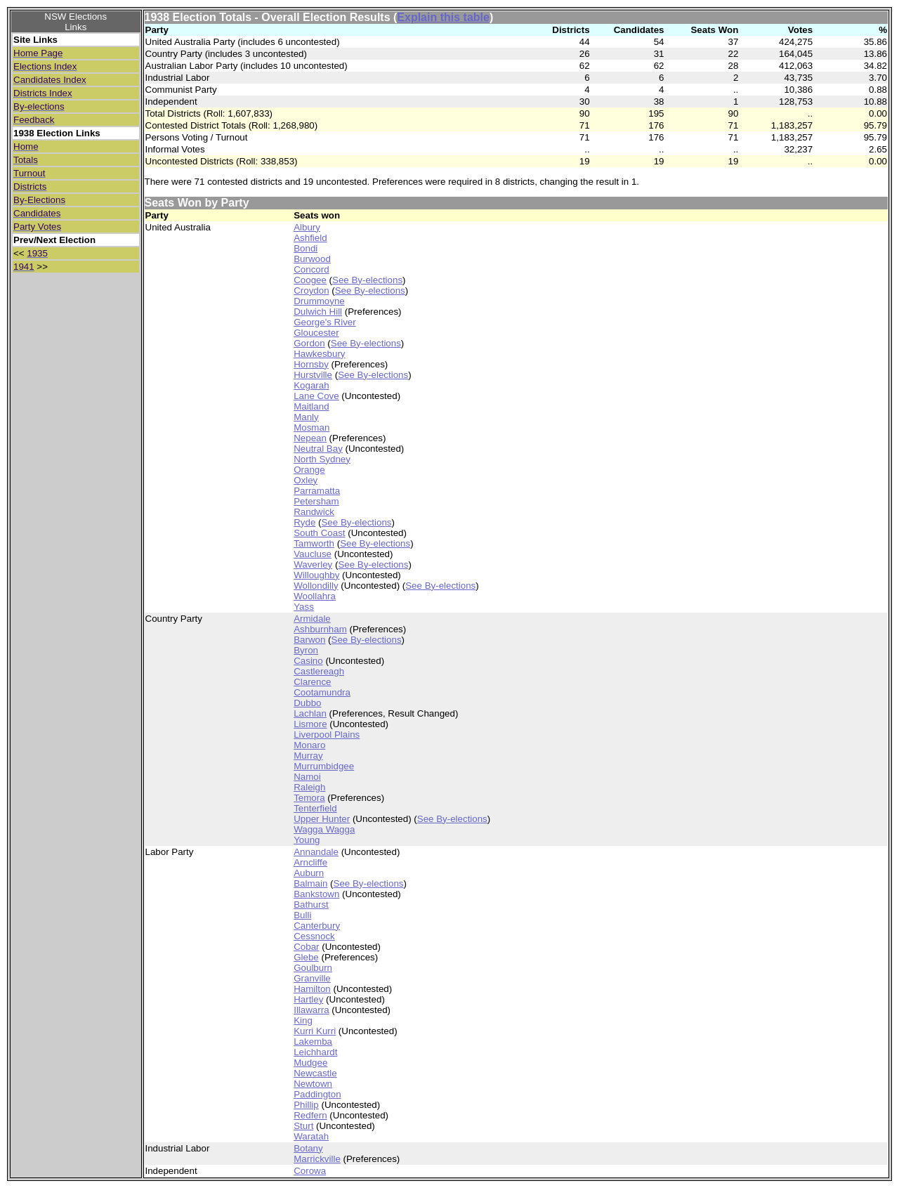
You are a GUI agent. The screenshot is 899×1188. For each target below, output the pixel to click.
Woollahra (315, 596)
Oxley (305, 480)
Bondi (305, 248)
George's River (324, 322)
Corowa (310, 1171)
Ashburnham (320, 629)
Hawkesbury (319, 353)
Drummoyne (319, 301)
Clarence (312, 682)
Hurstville (313, 375)
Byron (306, 650)
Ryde (304, 522)
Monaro (309, 745)
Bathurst (311, 904)
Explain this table (443, 17)
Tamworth (314, 543)
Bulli (302, 915)
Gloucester (316, 332)
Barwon (309, 639)
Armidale (312, 618)
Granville (312, 978)
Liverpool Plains (327, 734)
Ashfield (310, 238)
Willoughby (316, 575)
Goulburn (313, 967)
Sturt (303, 1126)
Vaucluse (313, 554)
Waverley (313, 564)
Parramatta (317, 490)
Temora (309, 797)
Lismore (310, 724)
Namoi (307, 776)
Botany (308, 1148)
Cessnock (314, 936)
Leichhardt (315, 1052)
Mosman (311, 427)
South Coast (319, 533)
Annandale (316, 852)
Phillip (306, 1104)
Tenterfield (315, 808)
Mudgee (310, 1062)
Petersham (316, 501)
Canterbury (317, 925)
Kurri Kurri (315, 1031)
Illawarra (311, 1010)
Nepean (310, 438)
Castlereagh (319, 671)
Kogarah (311, 385)
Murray (308, 755)
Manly (306, 417)
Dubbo (307, 703)
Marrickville (317, 1159)
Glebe (306, 957)
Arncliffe (310, 862)
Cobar (306, 946)
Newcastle (315, 1073)
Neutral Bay (318, 448)
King (303, 1020)
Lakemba (313, 1041)
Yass (304, 606)
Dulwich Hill (318, 311)
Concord (311, 269)
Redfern (310, 1115)
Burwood (312, 259)
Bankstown (316, 894)
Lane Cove (316, 396)
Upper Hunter (322, 819)
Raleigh (309, 787)
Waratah (311, 1136)
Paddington (317, 1094)
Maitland (311, 406)
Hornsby (311, 364)
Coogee (310, 280)
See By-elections (367, 280)
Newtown (313, 1083)
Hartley (308, 999)
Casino (308, 660)
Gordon (309, 343)
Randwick (314, 512)
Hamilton (312, 989)
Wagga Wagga (324, 829)
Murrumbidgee (324, 766)
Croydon (311, 290)
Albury (307, 227)
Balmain (310, 883)
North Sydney (322, 459)
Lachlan (310, 713)
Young (307, 840)
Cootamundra (322, 692)
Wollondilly (316, 585)
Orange (309, 469)
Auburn (309, 873)
